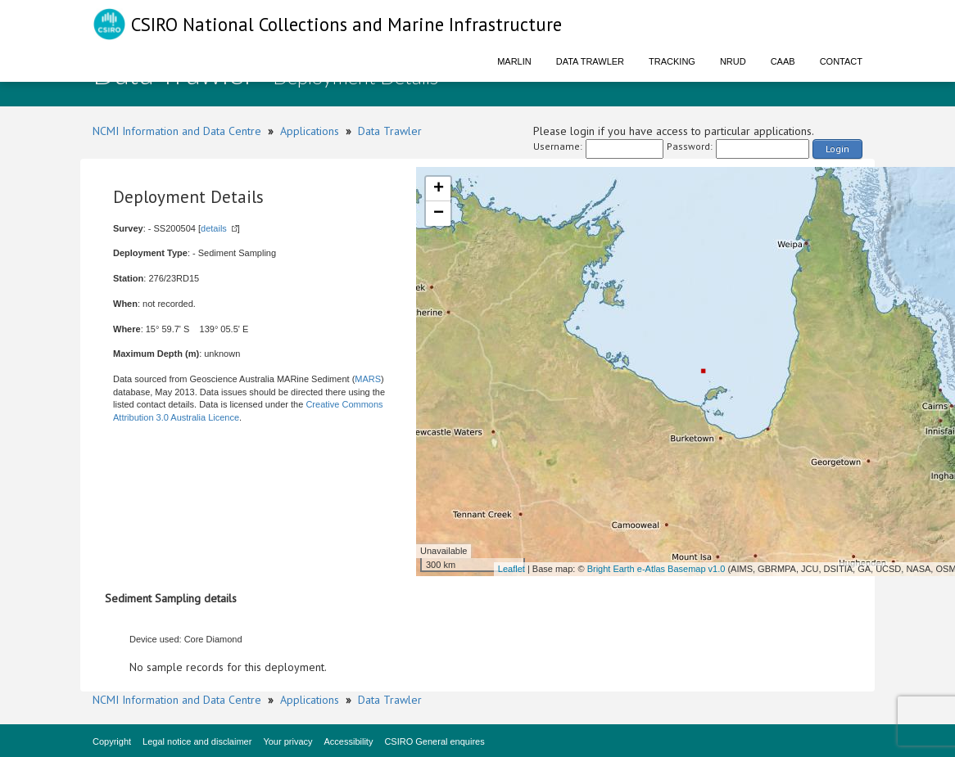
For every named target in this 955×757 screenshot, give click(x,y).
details (214, 228)
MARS (368, 379)
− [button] (438, 213)
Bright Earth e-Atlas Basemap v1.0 (656, 569)
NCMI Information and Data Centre (177, 131)
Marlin (514, 61)
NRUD (733, 61)
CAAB (783, 61)
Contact (841, 61)
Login (837, 148)
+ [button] (438, 189)
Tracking (672, 61)
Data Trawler (590, 61)
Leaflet (511, 569)
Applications (309, 131)
